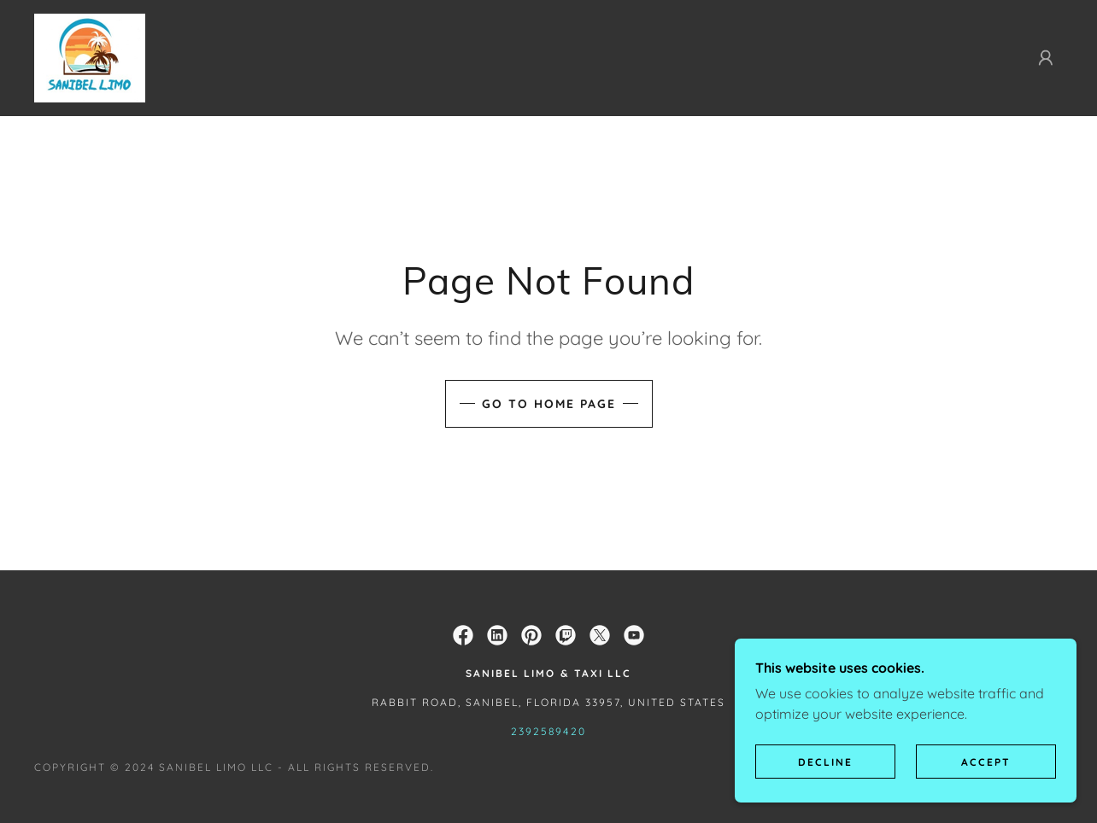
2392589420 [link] (548, 731)
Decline (825, 785)
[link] (89, 56)
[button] (1046, 58)
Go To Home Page (549, 404)
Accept (986, 785)
